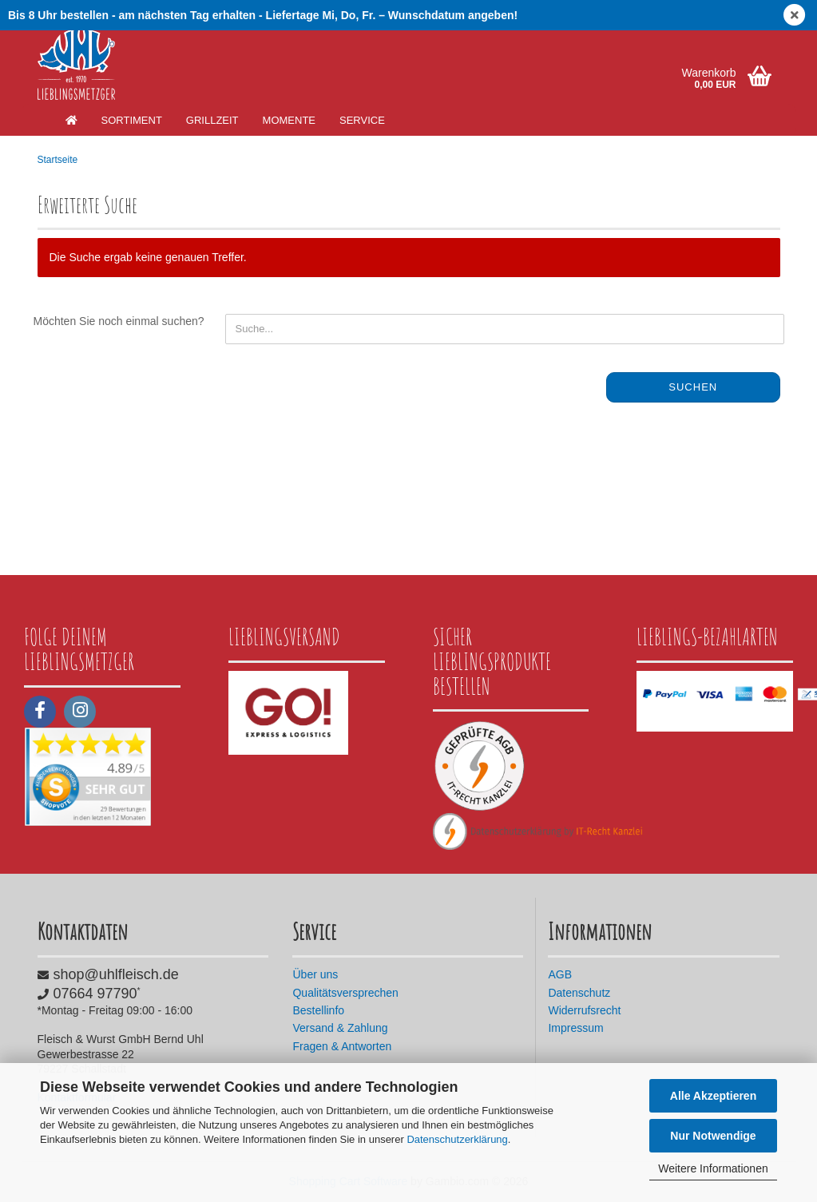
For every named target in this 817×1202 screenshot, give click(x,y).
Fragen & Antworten (341, 1046)
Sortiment (131, 120)
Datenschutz (579, 992)
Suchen (692, 387)
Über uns (315, 974)
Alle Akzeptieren (713, 1095)
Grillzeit (212, 120)
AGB (560, 974)
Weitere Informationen (712, 1168)
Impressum (575, 1028)
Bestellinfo (318, 1010)
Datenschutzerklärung (457, 1139)
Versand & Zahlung (339, 1028)
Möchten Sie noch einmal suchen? (119, 321)
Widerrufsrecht (584, 1010)
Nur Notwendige (713, 1135)
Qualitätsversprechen (345, 992)
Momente (289, 120)
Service (362, 120)
